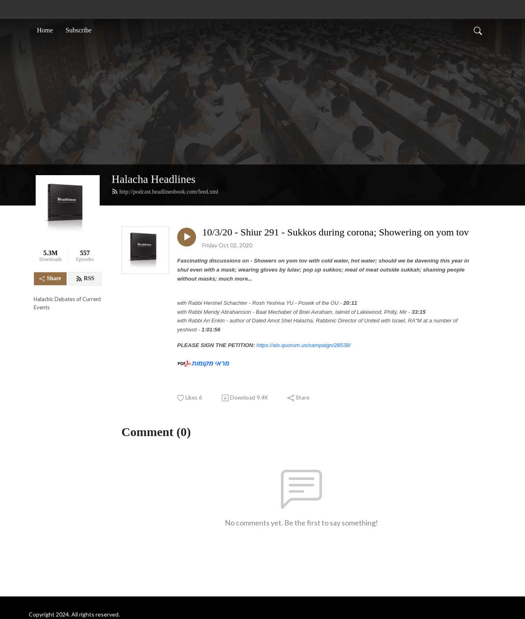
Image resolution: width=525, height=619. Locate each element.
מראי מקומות (210, 363)
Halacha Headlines (154, 179)
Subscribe (78, 30)
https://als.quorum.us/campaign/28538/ (303, 345)
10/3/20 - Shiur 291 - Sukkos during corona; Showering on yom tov (335, 232)
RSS (85, 278)
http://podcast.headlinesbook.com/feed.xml (165, 191)
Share (50, 278)
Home (45, 30)
